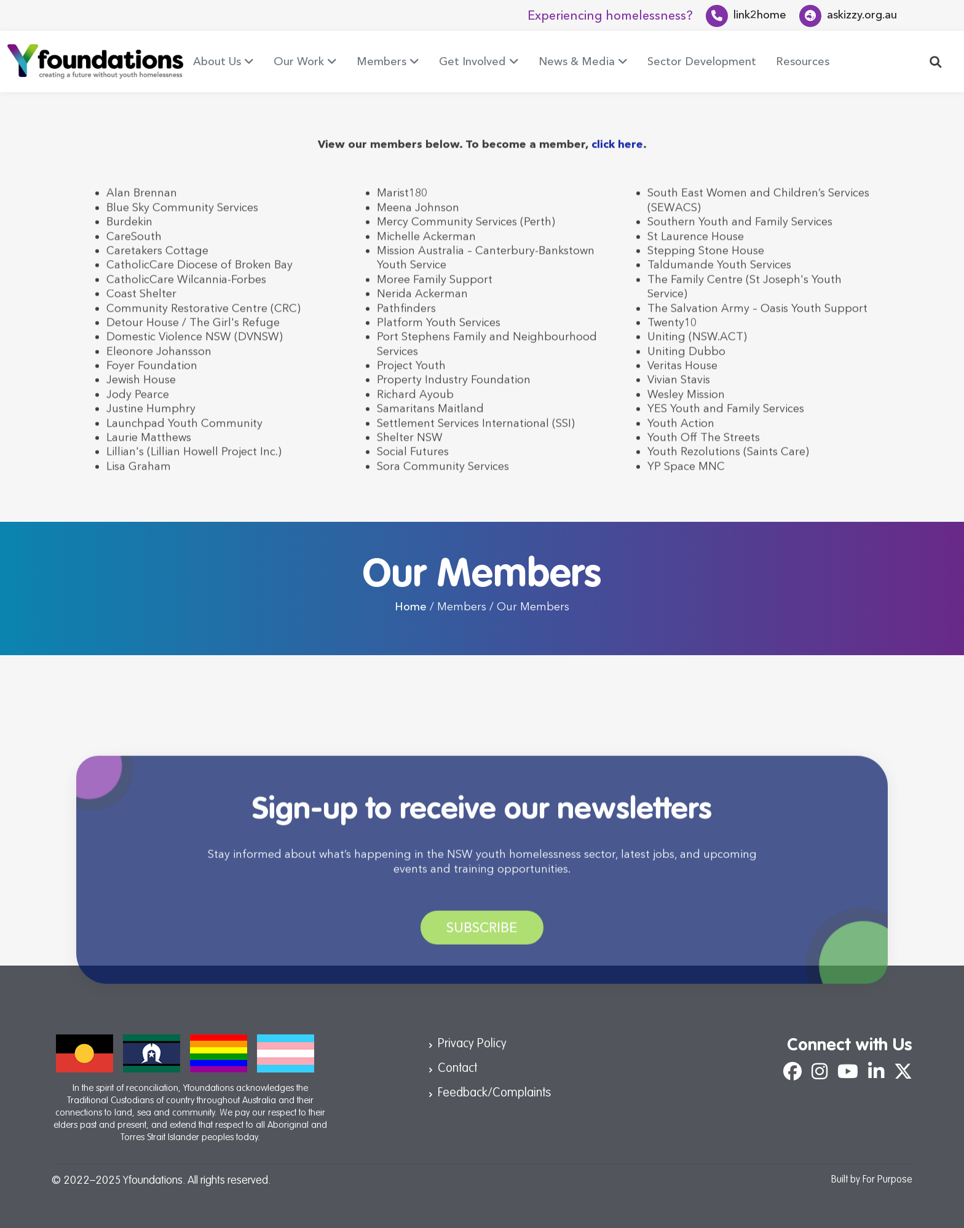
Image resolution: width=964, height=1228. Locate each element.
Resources (802, 61)
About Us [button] (217, 61)
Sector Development (701, 61)
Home (411, 606)
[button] (936, 61)
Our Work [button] (299, 61)
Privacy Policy (472, 1044)
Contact (457, 1069)
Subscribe (482, 943)
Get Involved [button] (472, 61)
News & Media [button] (577, 61)
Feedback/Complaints (494, 1093)
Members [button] (381, 61)
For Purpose (887, 1180)
